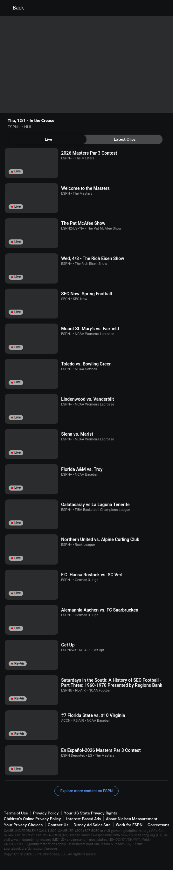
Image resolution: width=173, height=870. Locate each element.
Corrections (158, 824)
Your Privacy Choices (23, 824)
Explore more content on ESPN (86, 791)
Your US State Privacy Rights (90, 813)
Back (14, 8)
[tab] (48, 139)
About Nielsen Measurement (131, 818)
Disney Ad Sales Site (92, 824)
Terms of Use (16, 813)
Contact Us (58, 824)
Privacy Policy (46, 813)
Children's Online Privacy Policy (32, 818)
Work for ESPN (129, 824)
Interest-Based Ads (83, 818)
